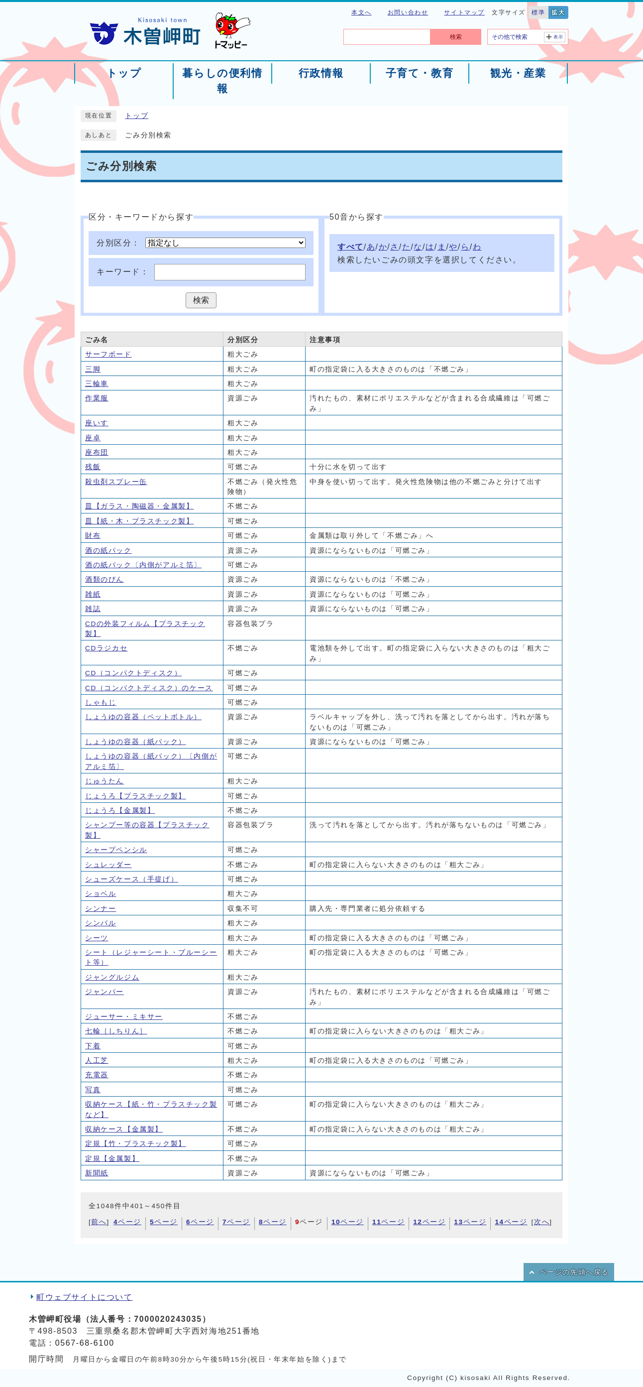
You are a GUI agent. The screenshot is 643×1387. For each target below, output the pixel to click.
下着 (93, 1046)
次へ (541, 1222)
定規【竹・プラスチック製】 (135, 1143)
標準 (538, 12)
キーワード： (123, 271)
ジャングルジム (112, 977)
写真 (93, 1090)
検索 (456, 36)
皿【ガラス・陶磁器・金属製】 (139, 506)
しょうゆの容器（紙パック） (135, 742)
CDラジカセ (106, 648)
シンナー (100, 908)
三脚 (93, 369)
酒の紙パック (108, 550)
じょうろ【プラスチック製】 (135, 796)
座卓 (93, 438)
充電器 (96, 1075)
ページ (127, 1222)
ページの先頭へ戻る (574, 1272)
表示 (558, 36)
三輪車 (96, 383)
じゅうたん (104, 781)
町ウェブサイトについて (84, 1297)
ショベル (100, 893)
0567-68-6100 (84, 1343)
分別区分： (118, 243)
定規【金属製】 (112, 1158)
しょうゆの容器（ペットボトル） (143, 717)
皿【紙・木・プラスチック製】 (139, 521)
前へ (99, 1222)
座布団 (96, 452)
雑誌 (93, 609)
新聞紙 (96, 1173)
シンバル (100, 923)
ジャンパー (104, 992)
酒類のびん (104, 579)
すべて (350, 247)
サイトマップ (464, 12)
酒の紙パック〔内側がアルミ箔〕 (143, 565)
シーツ (96, 938)
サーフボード (108, 354)
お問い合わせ (408, 12)
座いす (96, 423)
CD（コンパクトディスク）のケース (149, 688)
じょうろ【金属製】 (120, 810)
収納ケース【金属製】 (124, 1129)
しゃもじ (100, 702)
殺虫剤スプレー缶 (116, 482)
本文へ (361, 12)
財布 (93, 535)
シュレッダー (108, 865)
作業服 (96, 398)
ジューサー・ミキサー (124, 1016)
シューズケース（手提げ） (131, 879)
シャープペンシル (116, 850)
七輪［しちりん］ (116, 1031)
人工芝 (96, 1060)
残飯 (93, 467)
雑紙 (93, 594)
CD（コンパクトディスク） (133, 673)
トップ (136, 116)
